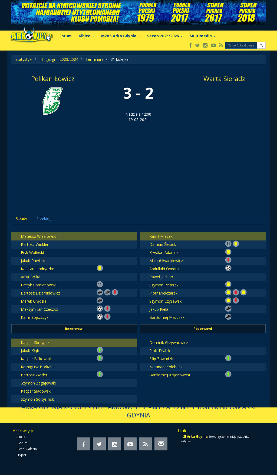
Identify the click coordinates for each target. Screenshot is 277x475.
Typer (22, 455)
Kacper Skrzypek (35, 342)
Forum (66, 35)
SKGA (22, 437)
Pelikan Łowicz (52, 78)
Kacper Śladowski (36, 391)
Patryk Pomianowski (39, 284)
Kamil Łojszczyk (34, 317)
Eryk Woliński (32, 252)
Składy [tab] (21, 218)
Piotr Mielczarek (163, 293)
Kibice (86, 35)
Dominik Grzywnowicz (168, 342)
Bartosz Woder (34, 374)
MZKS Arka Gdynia (120, 35)
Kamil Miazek (161, 236)
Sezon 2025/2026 (165, 35)
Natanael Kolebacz (165, 366)
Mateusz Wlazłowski (39, 236)
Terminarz (94, 59)
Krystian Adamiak (164, 252)
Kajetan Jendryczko (37, 268)
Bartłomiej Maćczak (166, 317)
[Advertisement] (138, 163)
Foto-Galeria (27, 449)
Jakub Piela (158, 309)
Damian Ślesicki (163, 244)
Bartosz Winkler (34, 244)
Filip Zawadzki (161, 358)
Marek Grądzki (33, 301)
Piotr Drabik (159, 350)
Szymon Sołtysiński (38, 399)
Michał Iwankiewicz (166, 260)
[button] (261, 45)
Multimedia (203, 35)
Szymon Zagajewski (38, 383)
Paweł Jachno (161, 276)
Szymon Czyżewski (165, 301)
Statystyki (23, 59)
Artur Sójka (30, 276)
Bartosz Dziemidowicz (40, 293)
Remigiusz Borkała (37, 366)
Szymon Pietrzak (164, 284)
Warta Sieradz (224, 78)
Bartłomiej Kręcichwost (169, 374)
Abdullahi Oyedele (164, 268)
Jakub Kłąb (30, 350)
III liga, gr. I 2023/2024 (58, 59)
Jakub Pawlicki (33, 260)
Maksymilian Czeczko (39, 309)
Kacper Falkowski (36, 358)
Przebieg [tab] (43, 218)
